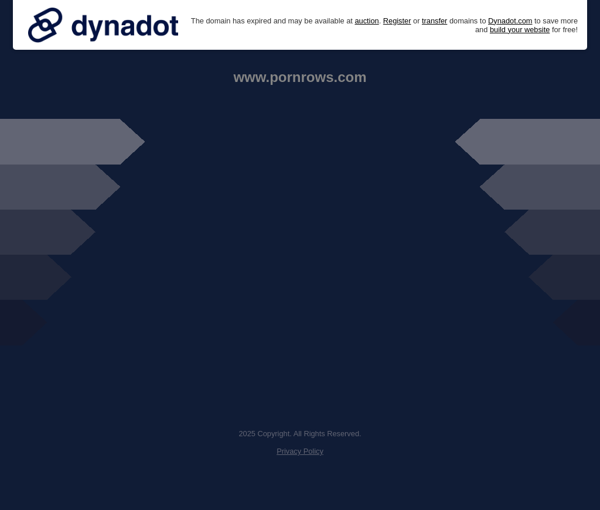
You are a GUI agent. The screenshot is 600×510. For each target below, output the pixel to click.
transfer (434, 20)
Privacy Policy (300, 451)
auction (366, 20)
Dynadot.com (510, 20)
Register (397, 20)
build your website (520, 29)
